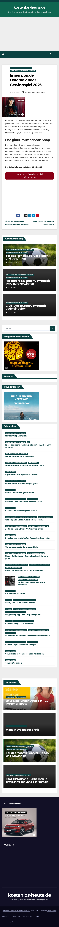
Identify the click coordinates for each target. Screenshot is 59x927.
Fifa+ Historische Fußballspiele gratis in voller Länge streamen (27, 780)
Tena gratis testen (13, 663)
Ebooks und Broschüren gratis (16, 462)
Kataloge (9, 621)
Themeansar (51, 911)
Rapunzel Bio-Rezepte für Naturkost (21, 474)
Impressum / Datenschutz (11, 922)
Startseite (5, 916)
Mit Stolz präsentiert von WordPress (16, 911)
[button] (51, 54)
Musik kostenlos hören (13, 567)
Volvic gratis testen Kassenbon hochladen (24, 654)
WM (28, 442)
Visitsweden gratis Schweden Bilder (21, 547)
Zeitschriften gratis (45, 517)
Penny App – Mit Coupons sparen (20, 603)
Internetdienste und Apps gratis (16, 453)
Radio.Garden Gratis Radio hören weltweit (24, 570)
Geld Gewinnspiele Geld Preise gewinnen (19, 274)
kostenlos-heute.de (29, 7)
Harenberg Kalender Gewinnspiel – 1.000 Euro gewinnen (29, 282)
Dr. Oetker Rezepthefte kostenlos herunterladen (27, 636)
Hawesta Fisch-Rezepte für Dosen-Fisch (23, 502)
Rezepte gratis (33, 462)
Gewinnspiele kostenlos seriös (21, 68)
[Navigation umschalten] (55, 54)
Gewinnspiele (16, 916)
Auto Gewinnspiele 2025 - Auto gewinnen (19, 249)
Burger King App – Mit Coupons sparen (22, 615)
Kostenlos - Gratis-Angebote (15, 433)
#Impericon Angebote (35, 92)
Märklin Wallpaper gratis (16, 436)
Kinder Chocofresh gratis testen (19, 493)
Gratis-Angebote (28, 916)
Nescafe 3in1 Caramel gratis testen (21, 511)
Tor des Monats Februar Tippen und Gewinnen (27, 257)
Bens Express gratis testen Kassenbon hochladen (27, 538)
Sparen (38, 916)
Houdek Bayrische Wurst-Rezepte (20, 645)
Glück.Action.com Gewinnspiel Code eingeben (26, 307)
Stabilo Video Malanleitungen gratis (21, 483)
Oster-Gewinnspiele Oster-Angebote (23, 70)
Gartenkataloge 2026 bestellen (19, 624)
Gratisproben (10, 490)
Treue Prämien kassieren (35, 553)
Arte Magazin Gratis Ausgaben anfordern (24, 520)
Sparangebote (21, 697)
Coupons (8, 600)
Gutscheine (10, 697)
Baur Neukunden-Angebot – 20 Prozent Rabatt (27, 702)
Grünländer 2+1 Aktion (15, 594)
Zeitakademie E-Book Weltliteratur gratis (24, 529)
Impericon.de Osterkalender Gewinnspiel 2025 (25, 80)
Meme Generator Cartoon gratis (19, 456)
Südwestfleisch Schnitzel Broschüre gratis (24, 465)
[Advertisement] (29, 34)
